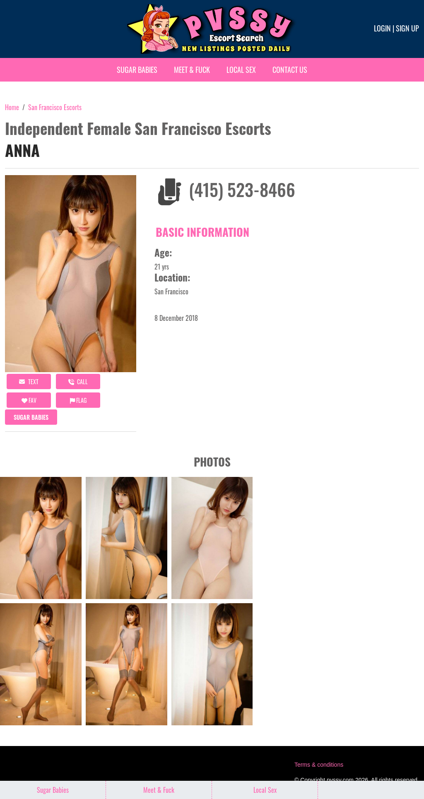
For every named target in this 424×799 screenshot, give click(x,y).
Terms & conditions (318, 764)
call (78, 381)
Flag (78, 400)
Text (29, 381)
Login (382, 28)
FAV (29, 400)
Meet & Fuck (192, 69)
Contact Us (289, 69)
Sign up (407, 28)
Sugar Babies (137, 69)
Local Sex (241, 69)
